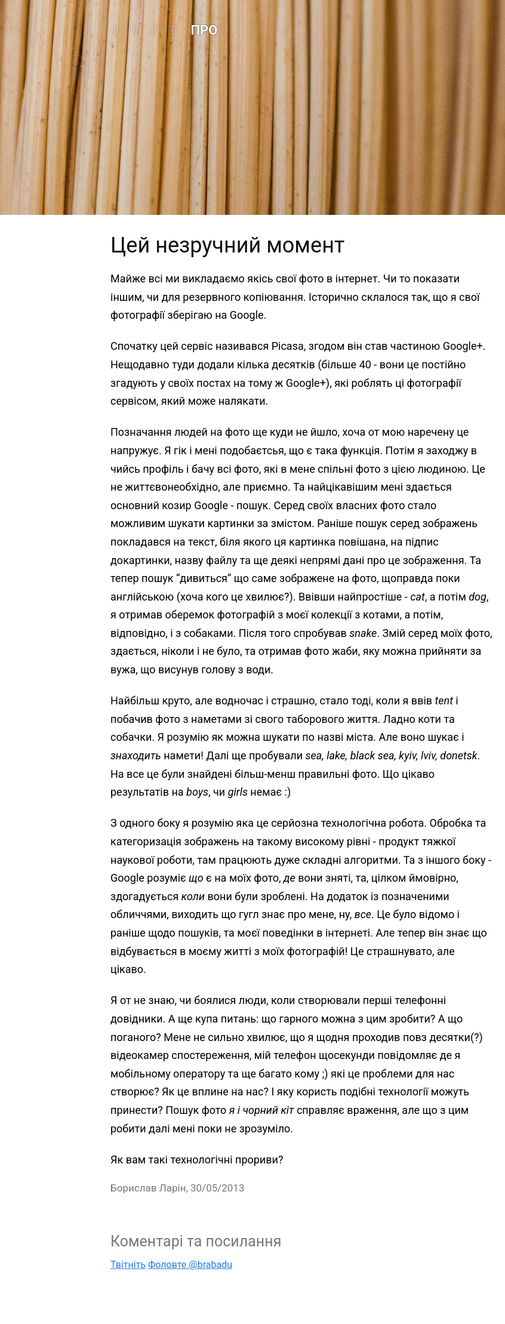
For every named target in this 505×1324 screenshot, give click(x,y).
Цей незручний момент (227, 245)
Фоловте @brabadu (190, 1264)
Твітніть (128, 1264)
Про (204, 30)
